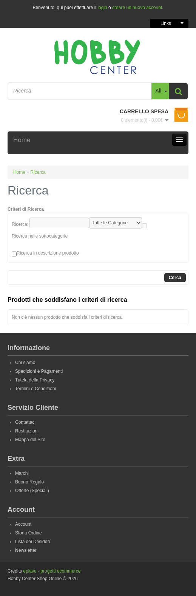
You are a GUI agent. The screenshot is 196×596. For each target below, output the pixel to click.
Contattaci (25, 422)
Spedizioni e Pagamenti (39, 371)
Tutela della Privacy (34, 380)
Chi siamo (25, 362)
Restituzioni (27, 431)
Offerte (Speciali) (32, 490)
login (102, 7)
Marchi (22, 473)
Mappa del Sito (30, 439)
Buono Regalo (29, 482)
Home (19, 172)
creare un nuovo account (137, 7)
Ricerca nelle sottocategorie (40, 236)
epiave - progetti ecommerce (51, 571)
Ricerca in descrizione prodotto (48, 253)
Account (23, 524)
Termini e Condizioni (35, 388)
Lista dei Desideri (32, 541)
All (158, 91)
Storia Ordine (28, 533)
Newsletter (26, 550)
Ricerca (38, 172)
